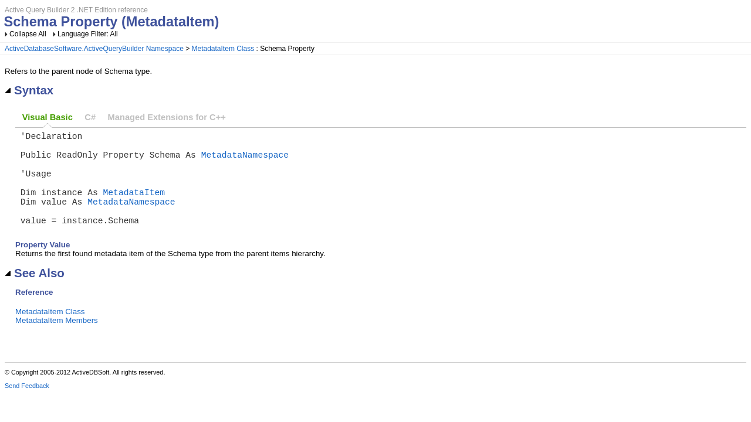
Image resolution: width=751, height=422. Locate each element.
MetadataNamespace (245, 161)
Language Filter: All (87, 34)
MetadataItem (134, 206)
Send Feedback (27, 406)
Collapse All (27, 34)
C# (90, 117)
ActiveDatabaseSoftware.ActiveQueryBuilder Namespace (94, 49)
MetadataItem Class (223, 49)
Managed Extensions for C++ (167, 117)
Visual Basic (47, 117)
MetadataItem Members (56, 341)
